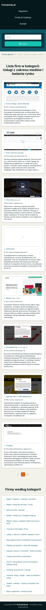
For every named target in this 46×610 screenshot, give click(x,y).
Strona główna (8, 54)
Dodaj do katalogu (23, 17)
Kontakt (23, 24)
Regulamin (23, 11)
